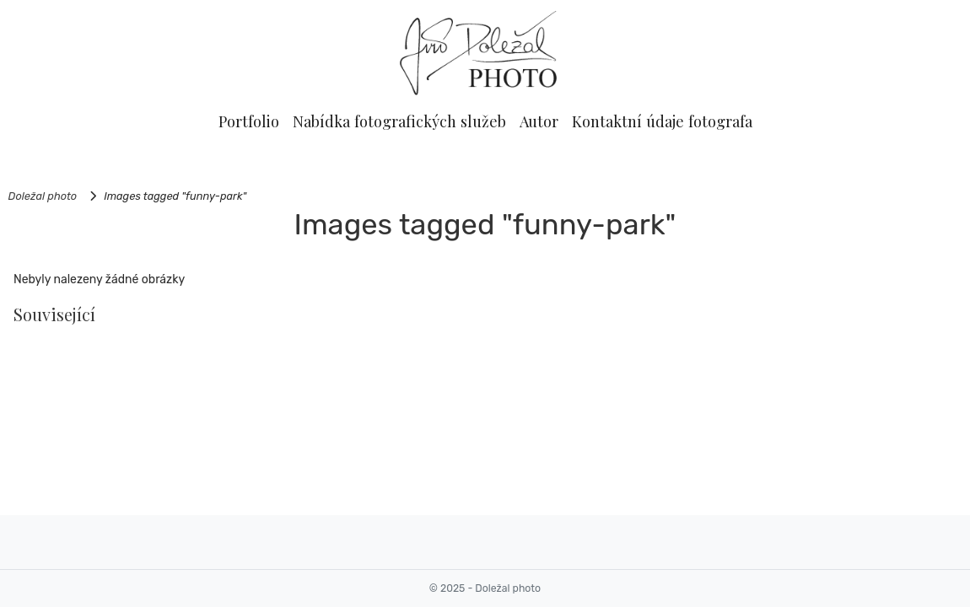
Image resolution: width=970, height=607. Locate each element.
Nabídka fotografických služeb (399, 121)
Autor (539, 121)
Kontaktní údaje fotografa (662, 121)
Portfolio (248, 121)
